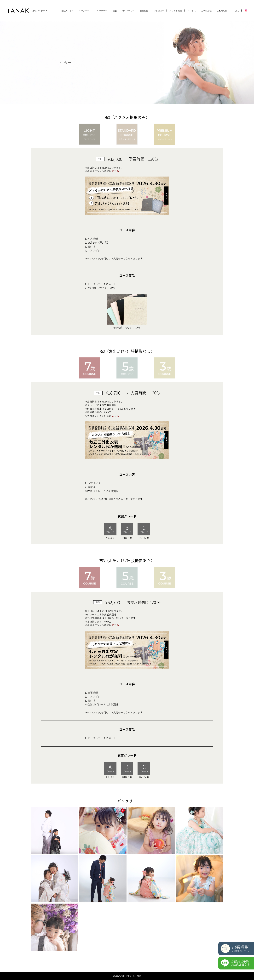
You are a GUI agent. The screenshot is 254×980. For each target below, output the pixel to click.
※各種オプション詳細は (102, 171)
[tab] (89, 134)
